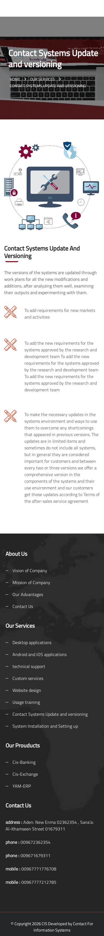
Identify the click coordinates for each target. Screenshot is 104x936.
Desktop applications (31, 642)
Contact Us (22, 606)
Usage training (26, 702)
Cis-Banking (23, 762)
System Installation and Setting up (45, 726)
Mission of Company (31, 582)
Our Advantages (27, 594)
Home (15, 78)
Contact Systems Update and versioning (50, 714)
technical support (28, 666)
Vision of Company (29, 570)
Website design (26, 690)
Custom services (27, 678)
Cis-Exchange (25, 774)
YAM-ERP (21, 786)
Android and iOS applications (39, 654)
